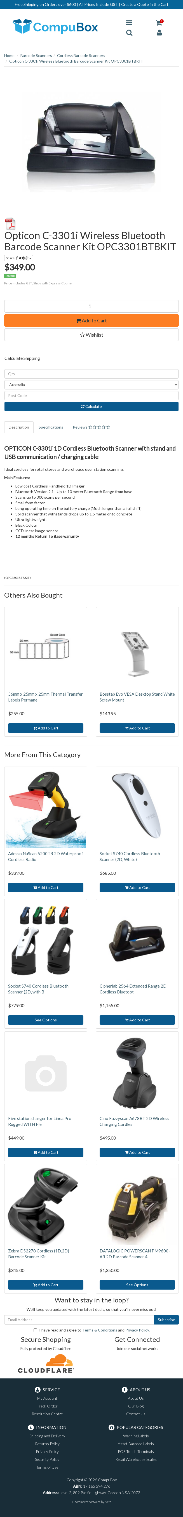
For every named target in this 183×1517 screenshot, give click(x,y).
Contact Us (136, 1413)
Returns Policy (47, 1443)
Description (19, 427)
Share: (18, 258)
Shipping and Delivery (47, 1435)
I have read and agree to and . (92, 1330)
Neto (108, 1502)
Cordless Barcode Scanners (81, 55)
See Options (46, 1019)
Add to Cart (91, 320)
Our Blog (136, 1406)
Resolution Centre (47, 1413)
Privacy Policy (137, 1330)
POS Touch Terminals (136, 1451)
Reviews (91, 427)
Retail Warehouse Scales (136, 1459)
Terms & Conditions (99, 1330)
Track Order (47, 1406)
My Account (47, 1398)
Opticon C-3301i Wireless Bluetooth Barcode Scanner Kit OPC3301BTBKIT (76, 61)
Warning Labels (136, 1435)
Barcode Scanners (36, 55)
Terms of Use (47, 1467)
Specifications (51, 427)
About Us (136, 1398)
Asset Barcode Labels (136, 1443)
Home (9, 55)
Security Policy (47, 1459)
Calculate (91, 406)
